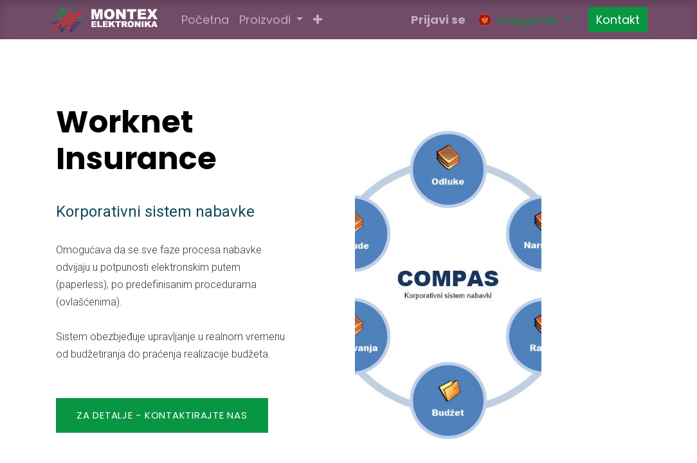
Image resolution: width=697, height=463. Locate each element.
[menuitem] (205, 19)
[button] (317, 19)
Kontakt (618, 20)
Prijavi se (438, 20)
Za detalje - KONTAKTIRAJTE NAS (162, 415)
